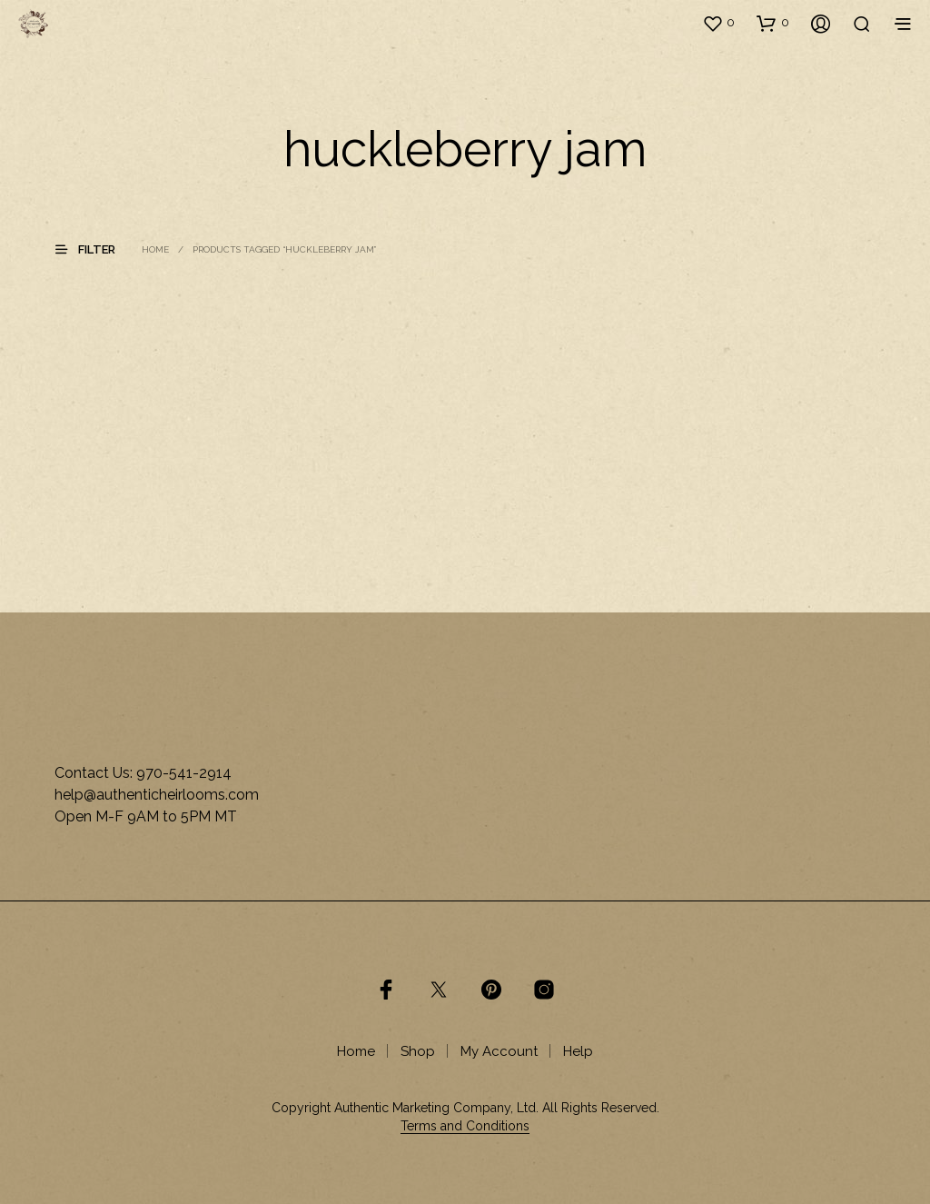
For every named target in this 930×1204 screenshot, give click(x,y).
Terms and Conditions (465, 1126)
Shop (418, 1051)
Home (155, 249)
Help (578, 1051)
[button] (718, 23)
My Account (499, 1051)
